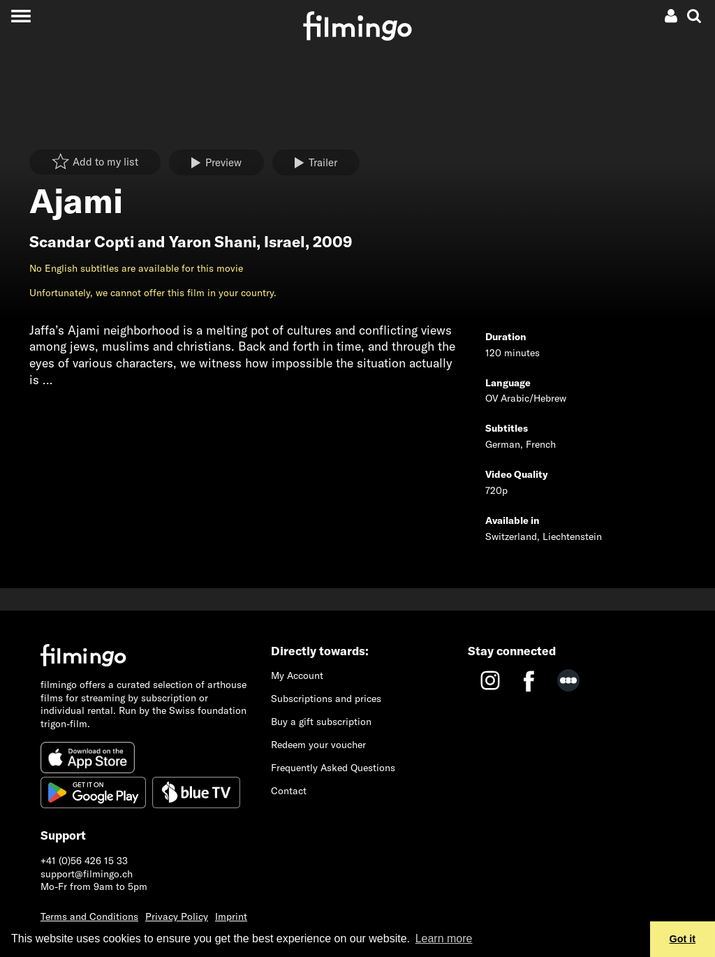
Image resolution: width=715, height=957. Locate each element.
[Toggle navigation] (20, 15)
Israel (284, 241)
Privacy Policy (176, 916)
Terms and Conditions (89, 916)
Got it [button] (683, 938)
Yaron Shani (212, 241)
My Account (297, 675)
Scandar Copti (81, 241)
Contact (289, 790)
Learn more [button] (444, 938)
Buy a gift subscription (321, 721)
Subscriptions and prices (326, 698)
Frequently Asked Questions (333, 767)
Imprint (231, 916)
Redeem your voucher (318, 744)
